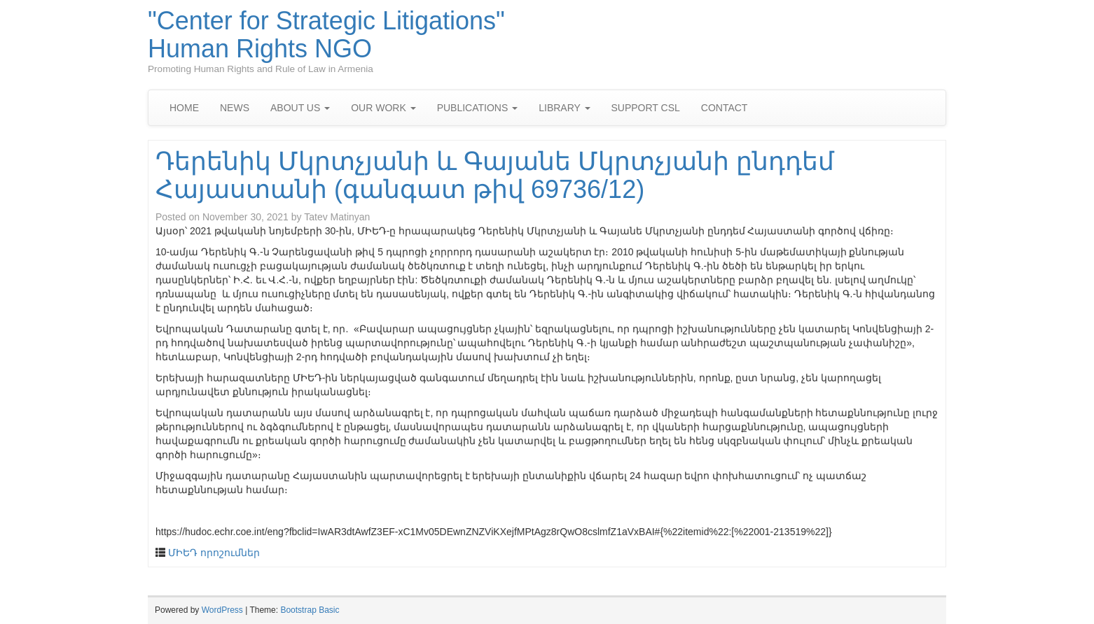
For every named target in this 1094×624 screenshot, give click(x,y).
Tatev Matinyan (337, 216)
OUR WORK (383, 107)
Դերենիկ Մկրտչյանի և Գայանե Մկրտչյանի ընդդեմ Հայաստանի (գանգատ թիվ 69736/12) (494, 175)
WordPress (222, 610)
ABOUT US (300, 107)
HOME (184, 107)
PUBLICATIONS (477, 107)
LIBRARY (564, 107)
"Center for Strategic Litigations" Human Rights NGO (326, 34)
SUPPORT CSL (645, 107)
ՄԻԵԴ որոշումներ (214, 552)
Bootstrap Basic (309, 610)
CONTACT (724, 107)
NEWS (234, 107)
